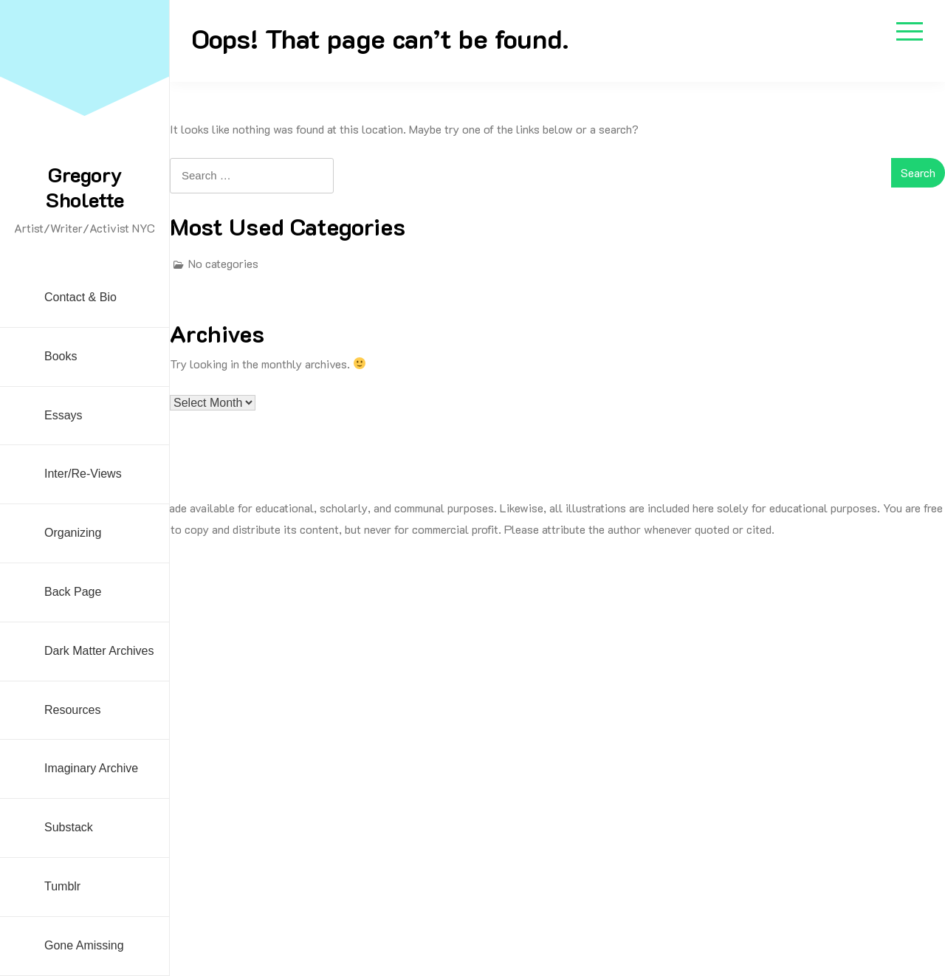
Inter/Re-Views (83, 473)
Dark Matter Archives (99, 651)
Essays (63, 415)
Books (60, 356)
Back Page (72, 591)
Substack (68, 827)
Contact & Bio (80, 297)
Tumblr (62, 886)
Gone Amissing (84, 945)
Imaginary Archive (91, 768)
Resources (72, 710)
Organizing (72, 532)
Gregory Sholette (85, 187)
